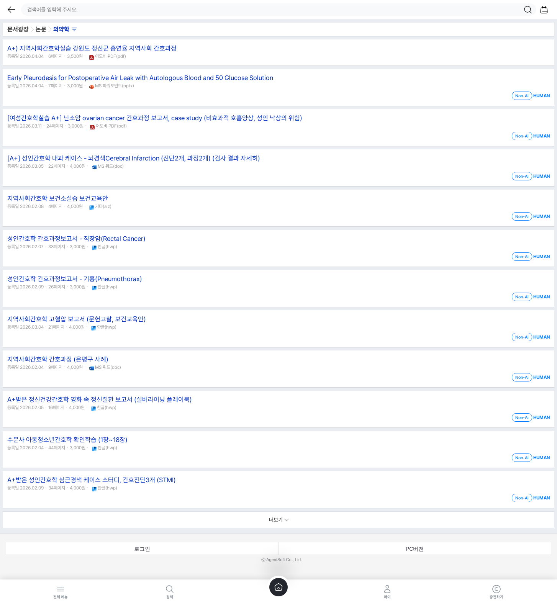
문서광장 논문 (42, 29)
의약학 (65, 29)
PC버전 (415, 549)
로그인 (142, 549)
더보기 (279, 520)
